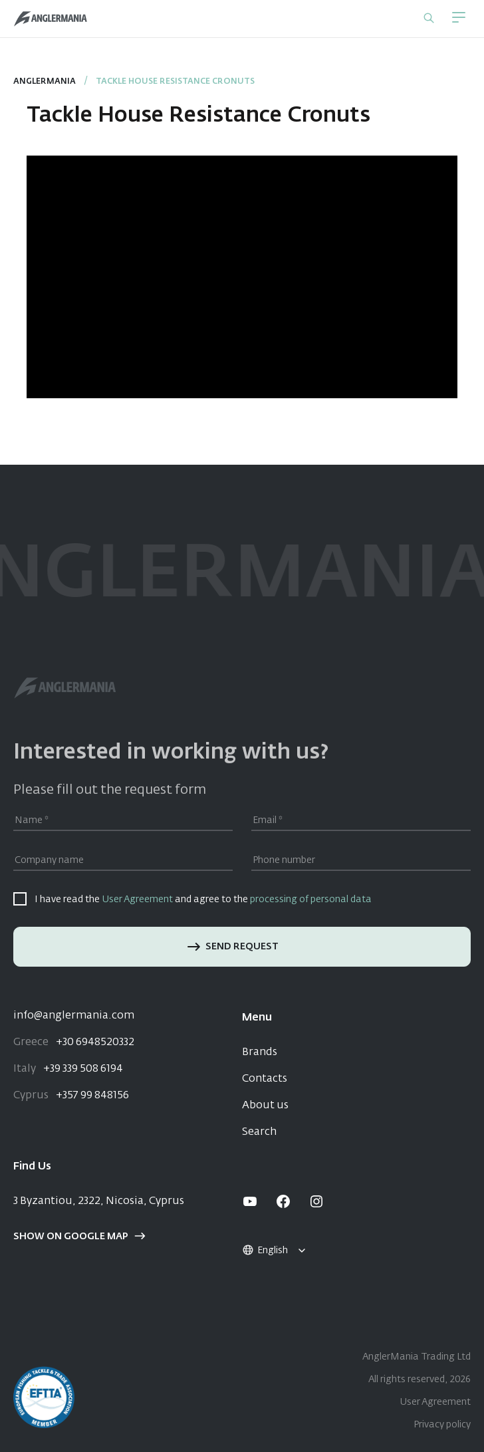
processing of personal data (311, 899)
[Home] (50, 19)
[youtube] (250, 1201)
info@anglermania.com (73, 1016)
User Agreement (137, 899)
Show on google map (79, 1236)
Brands (259, 1052)
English (264, 1250)
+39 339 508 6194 (68, 1069)
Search (259, 1132)
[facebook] (283, 1201)
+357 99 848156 (71, 1095)
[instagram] (316, 1201)
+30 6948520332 (73, 1042)
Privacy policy (442, 1424)
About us (265, 1105)
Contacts (264, 1079)
